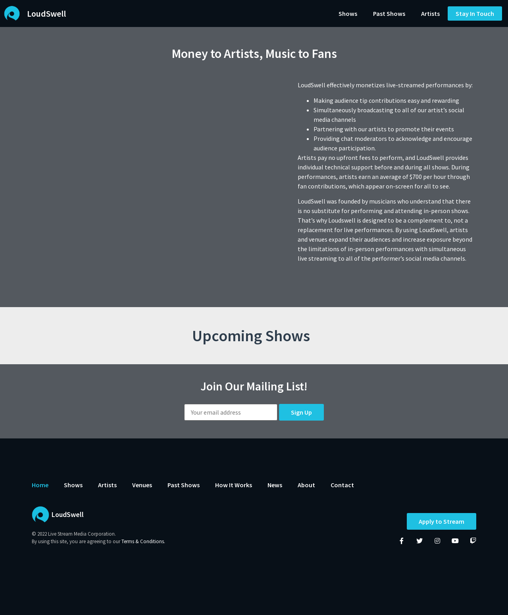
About (306, 485)
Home (40, 485)
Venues (142, 485)
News (274, 485)
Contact (342, 485)
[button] (475, 13)
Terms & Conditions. (143, 541)
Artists (430, 13)
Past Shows (389, 13)
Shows (348, 13)
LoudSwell (46, 13)
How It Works (233, 485)
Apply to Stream (441, 521)
